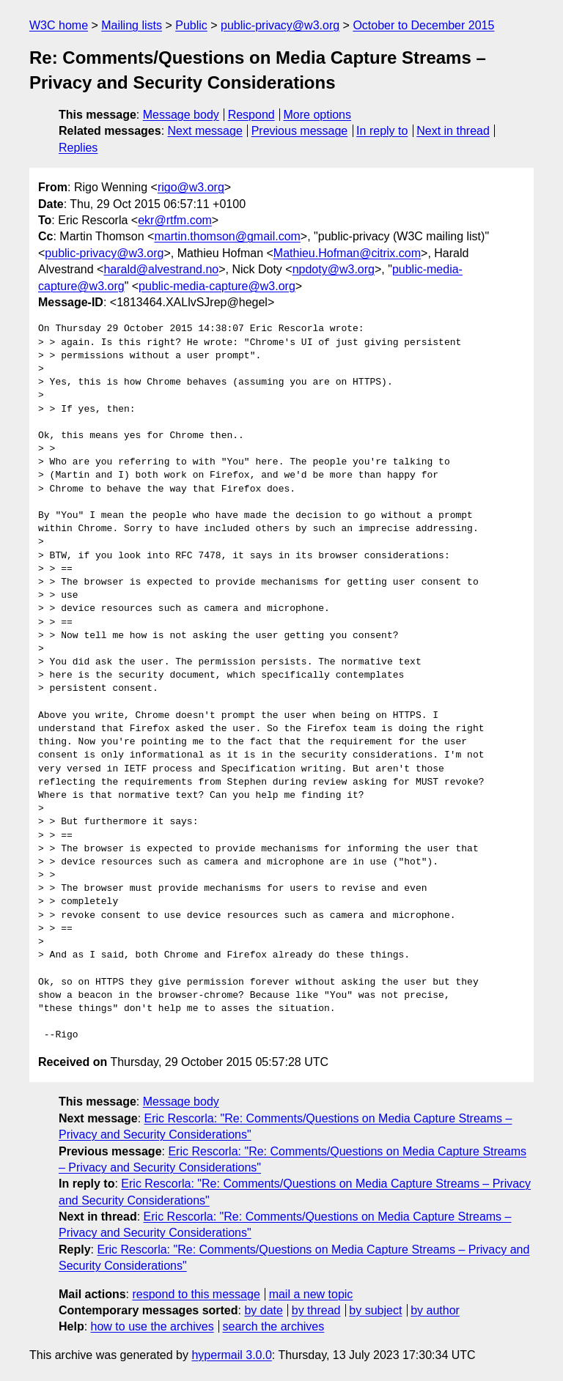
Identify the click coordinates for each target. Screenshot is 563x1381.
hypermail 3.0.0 (231, 1355)
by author (435, 1310)
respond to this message (196, 1294)
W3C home (58, 25)
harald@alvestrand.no (160, 269)
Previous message (299, 131)
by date (263, 1310)
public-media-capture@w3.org (217, 286)
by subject (375, 1310)
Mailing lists (131, 25)
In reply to (382, 131)
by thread (316, 1310)
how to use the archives (152, 1326)
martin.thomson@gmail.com (227, 236)
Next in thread (453, 131)
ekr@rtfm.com (175, 220)
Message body (181, 114)
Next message (205, 131)
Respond (251, 114)
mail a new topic (311, 1294)
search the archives (274, 1326)
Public (191, 25)
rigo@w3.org (191, 187)
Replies (78, 147)
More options (318, 114)
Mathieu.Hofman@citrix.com (347, 253)
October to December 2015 (423, 25)
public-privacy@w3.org (280, 25)
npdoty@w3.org (333, 269)
